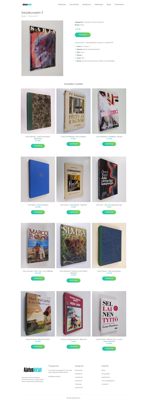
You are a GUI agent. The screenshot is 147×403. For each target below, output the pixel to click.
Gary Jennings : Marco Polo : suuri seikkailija (38, 273)
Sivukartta (105, 386)
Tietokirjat (62, 5)
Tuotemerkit (119, 5)
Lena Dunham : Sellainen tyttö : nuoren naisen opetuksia (109, 342)
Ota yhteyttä (106, 376)
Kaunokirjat (74, 5)
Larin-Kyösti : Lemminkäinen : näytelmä (73, 207)
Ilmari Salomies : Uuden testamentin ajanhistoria (38, 139)
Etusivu (23, 18)
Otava (94, 24)
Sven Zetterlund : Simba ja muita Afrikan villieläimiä (73, 274)
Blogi (109, 5)
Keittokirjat (99, 5)
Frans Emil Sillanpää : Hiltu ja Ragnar (73, 138)
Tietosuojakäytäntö (108, 382)
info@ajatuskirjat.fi (54, 378)
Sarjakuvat (86, 5)
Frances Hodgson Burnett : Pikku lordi (73, 341)
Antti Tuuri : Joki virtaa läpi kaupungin (109, 207)
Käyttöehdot (106, 379)
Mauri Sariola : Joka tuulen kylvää (109, 273)
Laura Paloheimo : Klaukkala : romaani (109, 138)
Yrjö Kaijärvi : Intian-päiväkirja (38, 207)
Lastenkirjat (79, 379)
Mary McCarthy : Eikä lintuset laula (38, 341)
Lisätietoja (83, 36)
